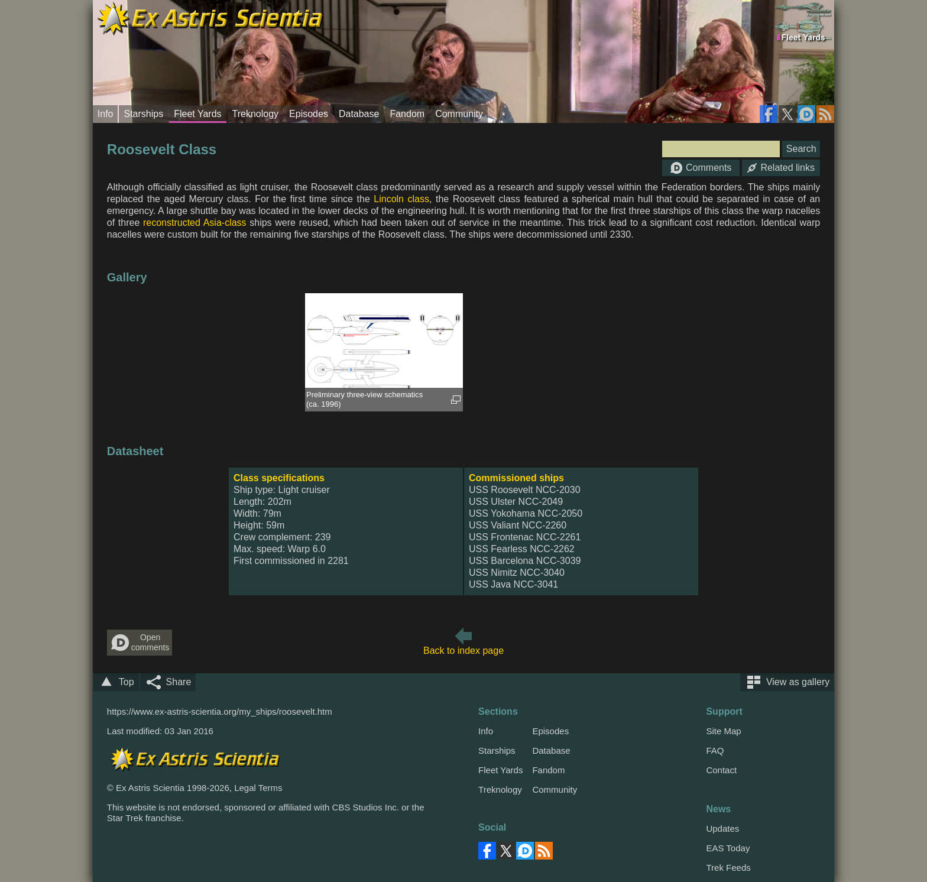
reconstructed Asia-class (195, 223)
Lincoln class (401, 199)
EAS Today (728, 848)
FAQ (715, 750)
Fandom (407, 114)
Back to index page (463, 651)
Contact (721, 770)
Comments (700, 168)
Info (106, 114)
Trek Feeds (728, 867)
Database (359, 114)
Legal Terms (258, 788)
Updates (722, 828)
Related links (781, 168)
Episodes (308, 114)
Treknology (255, 114)
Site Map (723, 731)
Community (459, 114)
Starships (143, 114)
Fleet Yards (197, 114)
